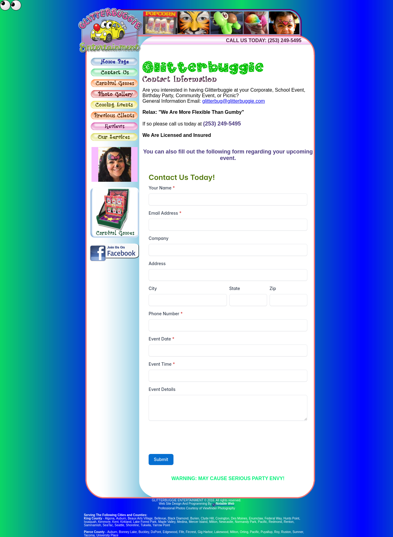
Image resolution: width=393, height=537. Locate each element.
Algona (109, 518)
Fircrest (190, 532)
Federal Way (273, 518)
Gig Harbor (204, 532)
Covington (222, 518)
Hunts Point (291, 518)
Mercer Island (198, 521)
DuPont (156, 532)
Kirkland (125, 521)
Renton (289, 521)
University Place (107, 535)
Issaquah (90, 521)
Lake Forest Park (144, 521)
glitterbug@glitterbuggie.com (233, 101)
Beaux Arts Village (139, 518)
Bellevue (160, 518)
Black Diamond (178, 518)
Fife (181, 532)
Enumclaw (256, 518)
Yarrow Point (161, 525)
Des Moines (239, 518)
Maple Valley (166, 521)
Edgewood (169, 532)
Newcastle (226, 521)
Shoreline (132, 525)
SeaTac (108, 525)
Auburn (121, 518)
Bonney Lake (128, 532)
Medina (182, 521)
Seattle (119, 525)
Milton (213, 521)
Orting (244, 532)
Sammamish (92, 525)
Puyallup (266, 532)
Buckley (143, 532)
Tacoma (89, 535)
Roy (276, 532)
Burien (194, 518)
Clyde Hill (206, 518)
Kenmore (104, 521)
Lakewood (221, 532)
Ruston (286, 532)
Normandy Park (245, 521)
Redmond (275, 521)
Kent (115, 521)
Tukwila (146, 525)
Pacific (262, 521)
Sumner (297, 532)
